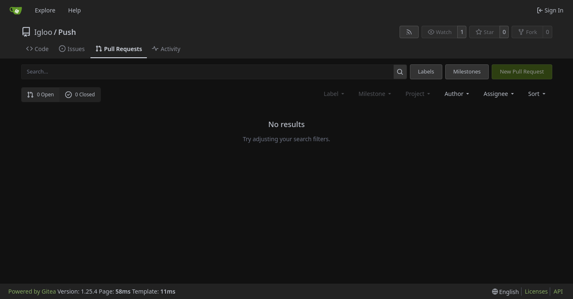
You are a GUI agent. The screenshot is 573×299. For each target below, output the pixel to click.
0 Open (40, 94)
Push (67, 32)
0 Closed (80, 94)
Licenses (536, 291)
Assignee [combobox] (499, 94)
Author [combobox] (457, 94)
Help (74, 10)
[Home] (15, 10)
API (558, 291)
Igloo (43, 32)
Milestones (466, 71)
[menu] (537, 93)
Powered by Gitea (32, 291)
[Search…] (400, 71)
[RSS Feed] (409, 32)
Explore (45, 10)
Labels (426, 71)
